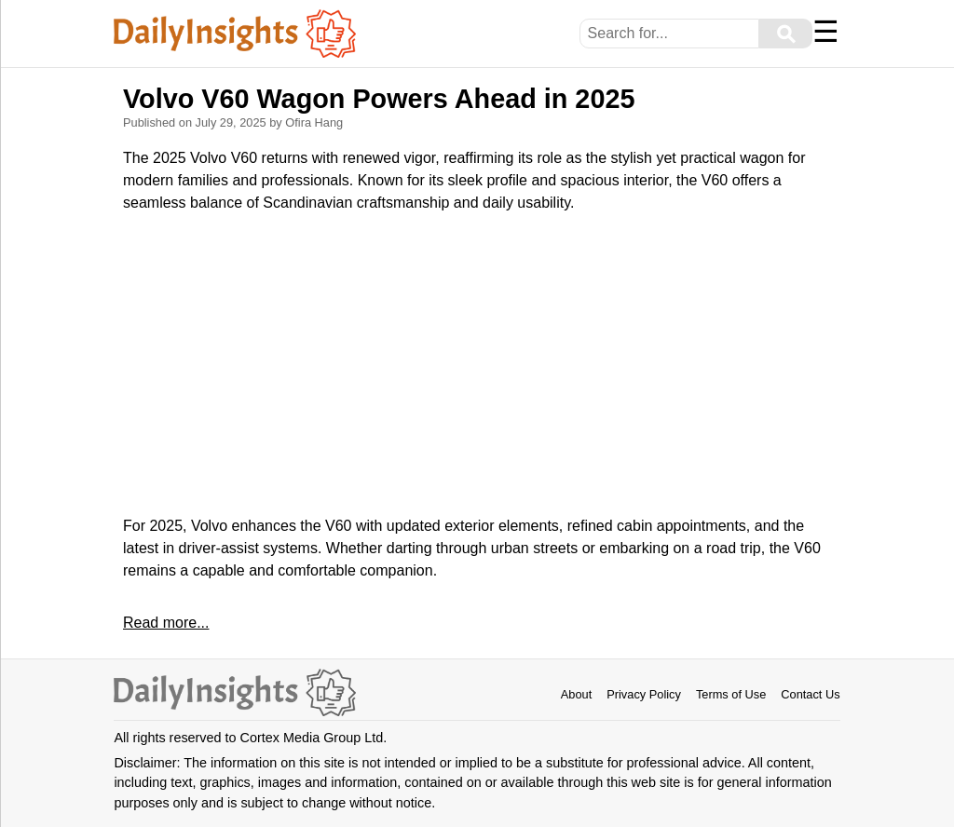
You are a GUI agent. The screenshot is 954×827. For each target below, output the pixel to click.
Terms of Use (731, 694)
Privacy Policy (643, 694)
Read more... (166, 622)
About (576, 694)
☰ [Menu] (825, 31)
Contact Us (810, 694)
